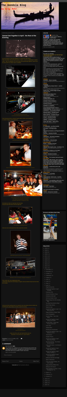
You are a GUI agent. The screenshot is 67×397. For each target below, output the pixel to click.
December (48, 269)
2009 (46, 380)
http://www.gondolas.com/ (49, 106)
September (48, 275)
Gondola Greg (54, 35)
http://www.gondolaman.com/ (49, 127)
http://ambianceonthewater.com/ (50, 151)
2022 (46, 248)
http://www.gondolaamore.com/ (50, 113)
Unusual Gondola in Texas (52, 294)
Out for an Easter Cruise (51, 298)
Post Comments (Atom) (23, 365)
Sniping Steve (49, 327)
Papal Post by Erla (50, 287)
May (47, 283)
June (47, 281)
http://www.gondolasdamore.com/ (50, 115)
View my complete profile (49, 47)
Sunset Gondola (9, 340)
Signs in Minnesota (50, 359)
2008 (46, 382)
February (48, 374)
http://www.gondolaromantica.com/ (53, 148)
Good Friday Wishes (50, 305)
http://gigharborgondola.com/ (49, 187)
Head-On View (49, 307)
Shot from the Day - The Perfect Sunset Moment (53, 342)
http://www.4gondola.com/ (49, 137)
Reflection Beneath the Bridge (52, 357)
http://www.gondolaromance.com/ (50, 104)
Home (20, 361)
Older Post (36, 361)
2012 (46, 265)
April (47, 285)
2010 (46, 378)
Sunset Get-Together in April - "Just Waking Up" (52, 355)
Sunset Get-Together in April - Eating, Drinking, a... (52, 352)
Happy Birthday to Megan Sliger (53, 312)
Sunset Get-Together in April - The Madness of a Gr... (53, 332)
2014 (46, 262)
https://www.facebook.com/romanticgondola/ (53, 134)
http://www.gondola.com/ (48, 99)
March (47, 372)
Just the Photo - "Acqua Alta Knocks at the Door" (52, 323)
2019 (46, 252)
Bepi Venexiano (9, 346)
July (47, 279)
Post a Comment (8, 355)
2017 (46, 256)
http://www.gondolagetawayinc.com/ (51, 111)
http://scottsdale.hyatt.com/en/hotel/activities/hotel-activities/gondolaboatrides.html (53, 89)
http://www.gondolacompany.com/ (50, 96)
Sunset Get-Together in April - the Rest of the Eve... (53, 309)
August (47, 277)
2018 (46, 254)
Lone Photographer (50, 314)
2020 (46, 250)
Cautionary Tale (49, 292)
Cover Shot (48, 325)
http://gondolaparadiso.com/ (49, 118)
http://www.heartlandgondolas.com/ (51, 155)
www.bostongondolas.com (49, 144)
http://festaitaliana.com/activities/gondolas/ (52, 182)
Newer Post (5, 361)
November (48, 271)
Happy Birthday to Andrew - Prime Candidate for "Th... (53, 369)
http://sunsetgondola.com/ (57, 109)
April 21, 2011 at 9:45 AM (11, 352)
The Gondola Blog (13, 5)
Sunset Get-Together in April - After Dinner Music (52, 339)
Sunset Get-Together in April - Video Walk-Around (52, 349)
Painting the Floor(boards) (52, 329)
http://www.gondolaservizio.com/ (50, 120)
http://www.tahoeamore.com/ (49, 122)
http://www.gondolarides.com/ (50, 102)
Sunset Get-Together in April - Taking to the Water (52, 320)
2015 (46, 260)
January (48, 376)
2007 (46, 384)
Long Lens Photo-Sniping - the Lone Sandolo (53, 362)
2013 (46, 263)
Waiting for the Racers (51, 366)
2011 (46, 267)
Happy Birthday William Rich (52, 364)
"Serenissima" (49, 334)
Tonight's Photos (49, 336)
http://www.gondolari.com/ (49, 174)
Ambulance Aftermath (51, 296)
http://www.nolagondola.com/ (49, 141)
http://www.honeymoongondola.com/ (51, 193)
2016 (46, 258)
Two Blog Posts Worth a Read (52, 303)
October (48, 273)
